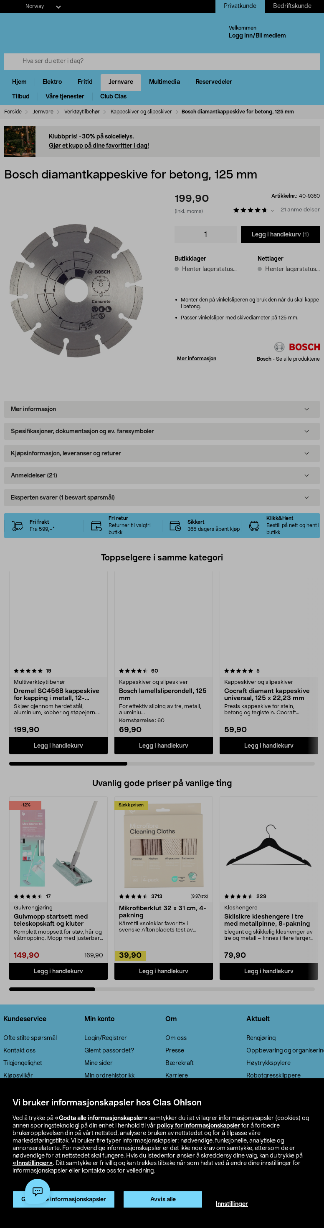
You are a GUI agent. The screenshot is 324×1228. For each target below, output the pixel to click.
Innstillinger (232, 1204)
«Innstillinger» (33, 1163)
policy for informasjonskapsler (198, 1126)
